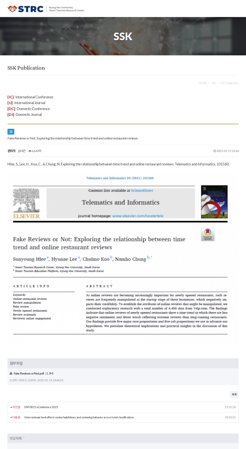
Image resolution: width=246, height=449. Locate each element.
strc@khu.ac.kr (109, 435)
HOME (203, 83)
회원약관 (12, 411)
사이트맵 (101, 411)
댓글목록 (16, 356)
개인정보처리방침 (38, 411)
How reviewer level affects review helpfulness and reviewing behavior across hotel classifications (79, 335)
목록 (234, 312)
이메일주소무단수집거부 (72, 411)
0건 (22, 151)
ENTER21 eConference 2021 (41, 325)
